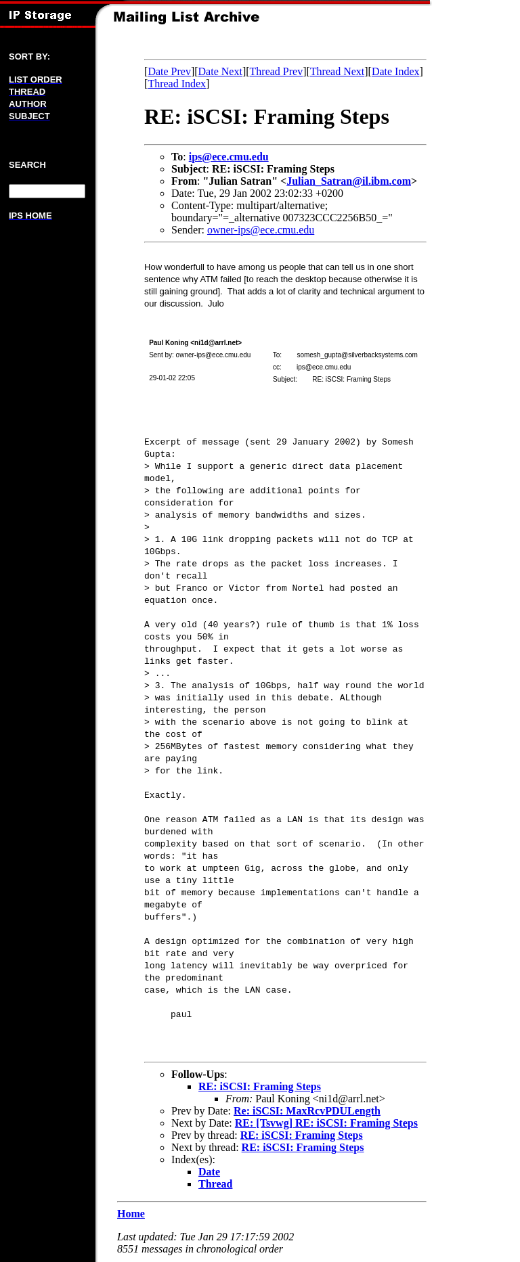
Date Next (220, 71)
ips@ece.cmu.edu (229, 156)
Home (131, 1213)
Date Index (396, 71)
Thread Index (177, 83)
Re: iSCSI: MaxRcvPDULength (307, 1111)
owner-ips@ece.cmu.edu (260, 229)
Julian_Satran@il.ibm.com (348, 181)
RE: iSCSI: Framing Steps (259, 1086)
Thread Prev (276, 71)
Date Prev (169, 71)
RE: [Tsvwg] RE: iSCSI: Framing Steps (326, 1123)
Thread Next (337, 71)
